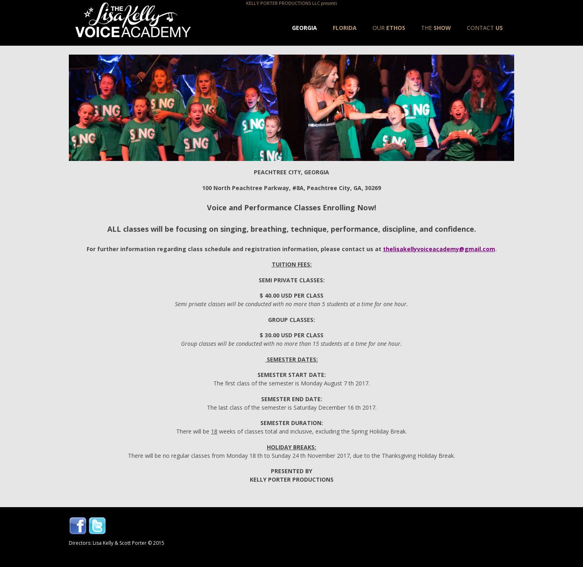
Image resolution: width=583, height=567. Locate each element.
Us (485, 28)
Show (436, 28)
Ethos (388, 28)
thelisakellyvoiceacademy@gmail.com (439, 249)
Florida (345, 28)
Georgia (304, 28)
